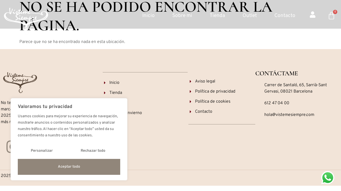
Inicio (148, 15)
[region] (69, 139)
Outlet (250, 15)
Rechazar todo (93, 151)
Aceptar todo (69, 166)
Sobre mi (182, 15)
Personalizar (42, 151)
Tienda (217, 15)
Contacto (284, 15)
